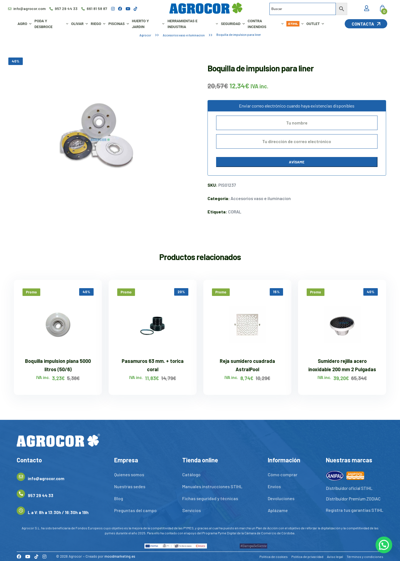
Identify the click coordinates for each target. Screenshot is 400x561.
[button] (384, 545)
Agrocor (145, 35)
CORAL (234, 211)
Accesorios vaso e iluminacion (184, 35)
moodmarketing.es (119, 556)
